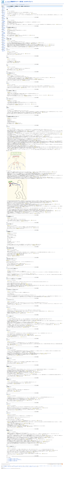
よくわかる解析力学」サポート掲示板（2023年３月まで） (3, 51)
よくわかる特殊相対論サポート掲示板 (3, 8)
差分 (7, 4)
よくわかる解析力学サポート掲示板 (3, 11)
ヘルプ (25, 4)
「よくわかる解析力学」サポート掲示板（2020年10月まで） (3, 43)
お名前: (7, 17)
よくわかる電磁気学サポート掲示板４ (3, 26)
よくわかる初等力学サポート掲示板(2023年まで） (3, 41)
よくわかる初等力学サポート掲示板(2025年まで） (3, 13)
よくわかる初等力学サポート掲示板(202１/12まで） (3, 36)
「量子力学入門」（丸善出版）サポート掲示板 (3, 30)
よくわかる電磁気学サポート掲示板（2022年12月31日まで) (3, 48)
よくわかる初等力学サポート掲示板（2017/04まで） (3, 39)
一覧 (18, 4)
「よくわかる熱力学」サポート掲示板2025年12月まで (3, 17)
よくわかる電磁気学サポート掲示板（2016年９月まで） (19, 1)
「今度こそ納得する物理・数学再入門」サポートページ (3, 19)
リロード (15, 4)
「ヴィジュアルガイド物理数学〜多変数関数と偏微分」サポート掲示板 (3, 21)
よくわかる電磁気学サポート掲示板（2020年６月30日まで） (3, 28)
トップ (2, 4)
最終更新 (23, 4)
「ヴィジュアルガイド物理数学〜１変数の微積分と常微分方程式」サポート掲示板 (3, 33)
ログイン (28, 4)
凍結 (6, 4)
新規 (17, 4)
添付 (12, 4)
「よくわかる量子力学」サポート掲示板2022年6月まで (3, 46)
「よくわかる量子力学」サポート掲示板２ (3, 24)
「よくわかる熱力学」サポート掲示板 (3, 9)
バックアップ (10, 4)
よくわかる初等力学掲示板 (3, 14)
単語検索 (21, 4)
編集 (4, 4)
